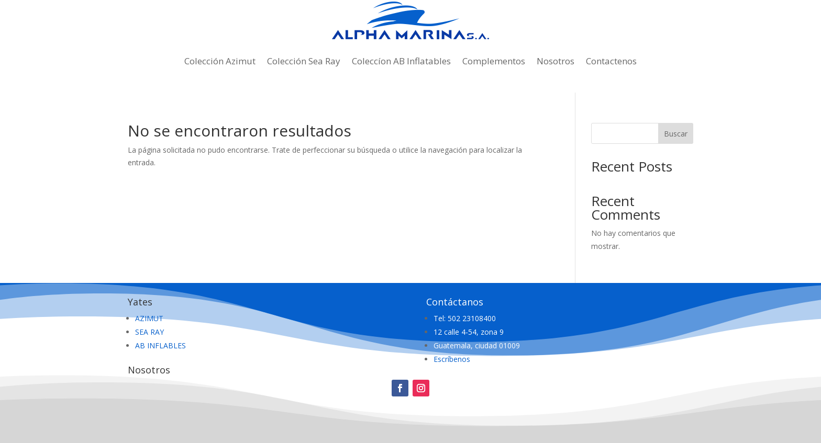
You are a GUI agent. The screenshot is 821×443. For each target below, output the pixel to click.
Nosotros (555, 61)
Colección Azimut (220, 61)
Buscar (675, 134)
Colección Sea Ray (303, 61)
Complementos (493, 61)
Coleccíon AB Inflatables (401, 61)
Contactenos (611, 61)
